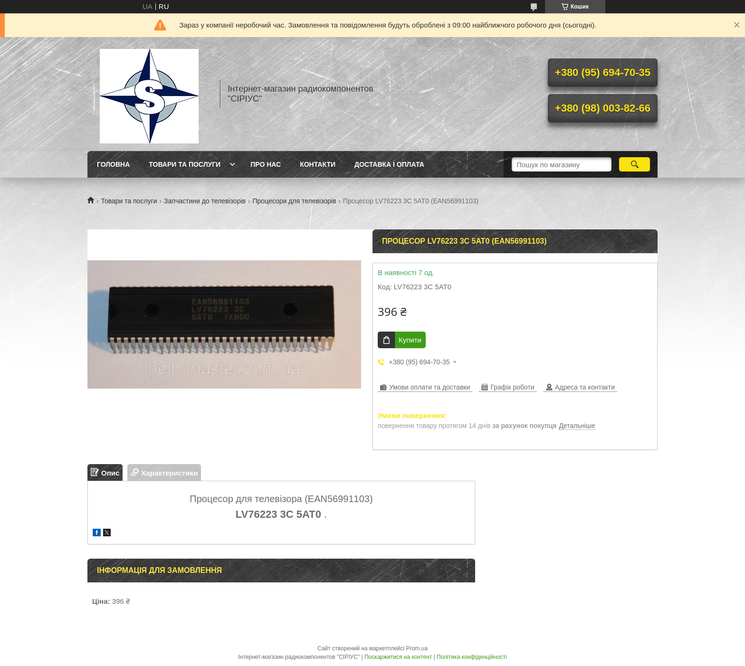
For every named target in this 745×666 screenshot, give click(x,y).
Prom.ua (417, 648)
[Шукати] (634, 164)
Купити (410, 340)
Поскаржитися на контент (398, 657)
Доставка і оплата (389, 164)
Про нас (265, 164)
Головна (113, 164)
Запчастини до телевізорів (205, 201)
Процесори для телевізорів (294, 201)
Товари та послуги (184, 164)
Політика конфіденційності (472, 657)
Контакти (317, 164)
